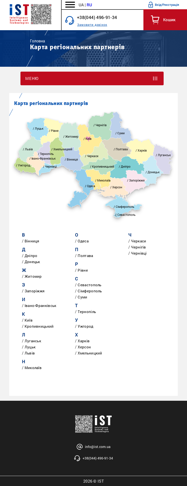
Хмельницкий (90, 353)
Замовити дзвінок (92, 25)
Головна (37, 40)
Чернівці (139, 253)
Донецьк (32, 261)
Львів (30, 353)
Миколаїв (33, 367)
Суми (82, 297)
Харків (84, 340)
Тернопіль (87, 311)
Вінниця (32, 240)
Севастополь (89, 284)
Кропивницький (39, 326)
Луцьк (30, 346)
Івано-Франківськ (40, 305)
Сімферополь (90, 290)
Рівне (83, 270)
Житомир (33, 276)
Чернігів (138, 247)
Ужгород (85, 326)
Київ (29, 320)
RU (89, 4)
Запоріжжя (35, 290)
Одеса (83, 240)
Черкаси (138, 240)
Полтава (85, 255)
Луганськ (33, 340)
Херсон (84, 346)
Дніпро (31, 255)
